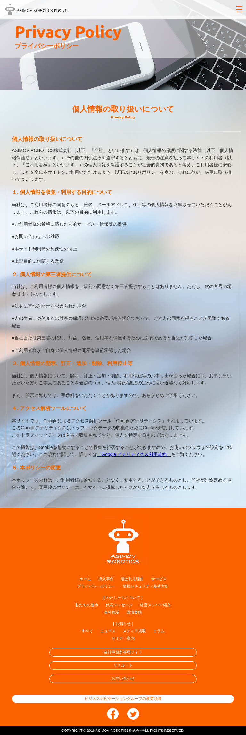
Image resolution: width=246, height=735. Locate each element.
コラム (159, 631)
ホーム (85, 579)
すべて (87, 631)
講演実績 (134, 612)
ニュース (108, 631)
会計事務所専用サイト (123, 652)
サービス (159, 579)
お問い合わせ (123, 678)
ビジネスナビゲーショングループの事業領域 (123, 698)
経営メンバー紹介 (155, 605)
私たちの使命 (86, 605)
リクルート (123, 665)
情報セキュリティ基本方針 (146, 586)
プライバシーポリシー (96, 586)
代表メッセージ (119, 605)
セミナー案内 (123, 638)
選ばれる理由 (132, 579)
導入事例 (106, 579)
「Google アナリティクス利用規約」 (134, 454)
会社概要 (111, 612)
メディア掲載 (134, 631)
